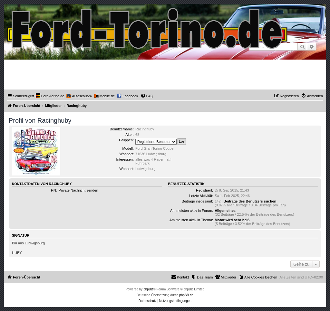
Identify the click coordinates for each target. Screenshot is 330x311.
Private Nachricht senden (78, 190)
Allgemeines (225, 210)
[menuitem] (50, 96)
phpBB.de (186, 295)
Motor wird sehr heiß (232, 220)
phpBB (148, 289)
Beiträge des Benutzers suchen (249, 201)
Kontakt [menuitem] (180, 277)
